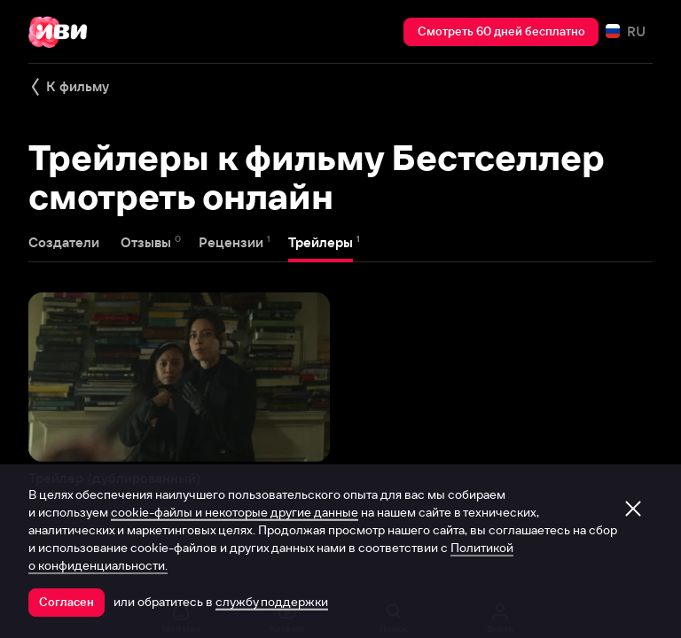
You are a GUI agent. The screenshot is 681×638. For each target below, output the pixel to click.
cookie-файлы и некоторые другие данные (234, 512)
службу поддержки (271, 602)
